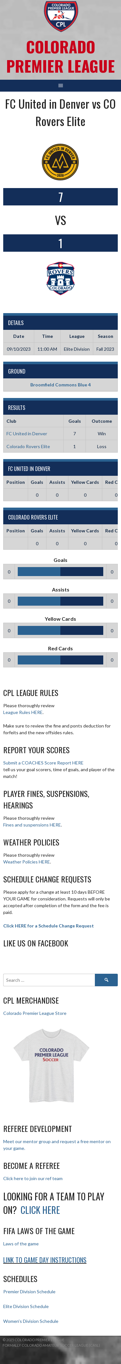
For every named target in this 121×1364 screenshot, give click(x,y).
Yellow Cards (85, 482)
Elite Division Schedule (26, 1306)
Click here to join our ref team (33, 1178)
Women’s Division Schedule (30, 1321)
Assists (57, 482)
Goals (37, 482)
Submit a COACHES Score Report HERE (43, 762)
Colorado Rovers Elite (28, 446)
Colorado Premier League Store (34, 1013)
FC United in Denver (26, 433)
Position (15, 482)
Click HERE (40, 1209)
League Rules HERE (23, 712)
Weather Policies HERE (26, 861)
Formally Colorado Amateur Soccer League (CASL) (51, 1345)
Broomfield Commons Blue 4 (60, 384)
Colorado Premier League (60, 56)
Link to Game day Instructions (44, 1260)
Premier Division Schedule (29, 1291)
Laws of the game (21, 1243)
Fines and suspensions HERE (32, 824)
